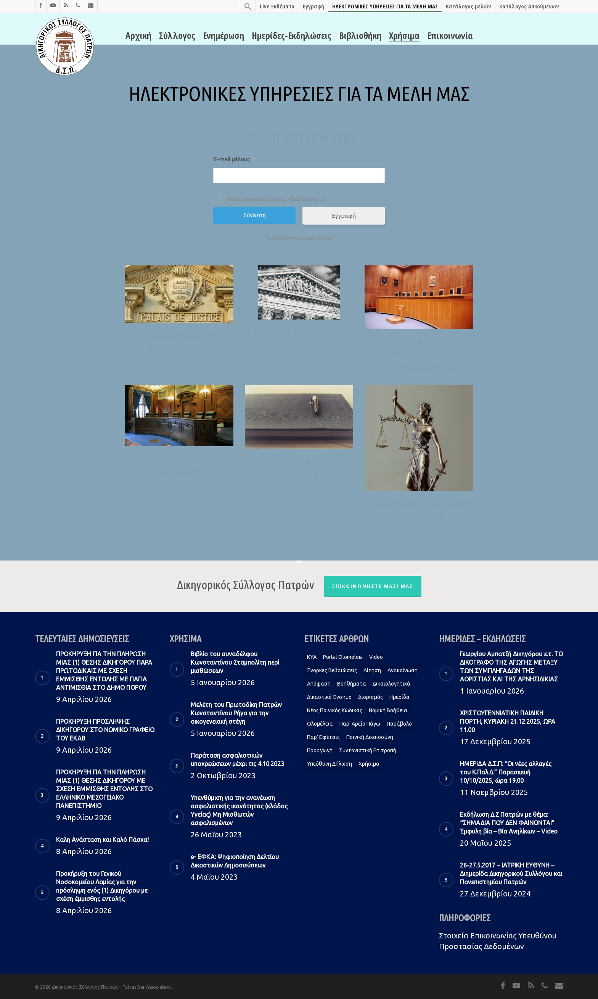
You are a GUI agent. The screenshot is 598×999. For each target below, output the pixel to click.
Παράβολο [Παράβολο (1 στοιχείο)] (399, 724)
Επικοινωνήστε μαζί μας (372, 586)
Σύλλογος (177, 35)
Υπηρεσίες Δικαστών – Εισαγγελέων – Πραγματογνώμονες (419, 354)
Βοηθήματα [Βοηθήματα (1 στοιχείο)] (351, 684)
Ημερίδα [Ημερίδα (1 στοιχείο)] (399, 697)
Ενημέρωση (223, 35)
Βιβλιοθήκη (360, 35)
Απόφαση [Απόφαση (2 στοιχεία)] (319, 684)
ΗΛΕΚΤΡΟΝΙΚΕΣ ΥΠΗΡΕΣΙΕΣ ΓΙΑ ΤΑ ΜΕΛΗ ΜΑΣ (385, 6)
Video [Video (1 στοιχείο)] (376, 657)
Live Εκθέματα (277, 6)
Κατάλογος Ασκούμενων (529, 6)
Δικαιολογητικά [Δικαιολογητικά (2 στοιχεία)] (391, 684)
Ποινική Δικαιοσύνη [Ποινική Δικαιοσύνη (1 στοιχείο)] (369, 737)
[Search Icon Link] (248, 6)
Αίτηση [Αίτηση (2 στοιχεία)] (372, 670)
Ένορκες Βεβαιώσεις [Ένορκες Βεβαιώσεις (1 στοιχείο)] (332, 670)
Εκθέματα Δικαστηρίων (299, 331)
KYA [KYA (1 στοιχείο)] (312, 657)
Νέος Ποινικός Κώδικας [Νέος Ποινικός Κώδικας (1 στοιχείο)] (334, 710)
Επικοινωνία (450, 35)
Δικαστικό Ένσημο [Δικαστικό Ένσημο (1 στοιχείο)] (329, 697)
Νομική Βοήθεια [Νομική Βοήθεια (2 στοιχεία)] (388, 710)
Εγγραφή (313, 6)
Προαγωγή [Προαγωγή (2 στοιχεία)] (320, 750)
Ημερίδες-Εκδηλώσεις (291, 35)
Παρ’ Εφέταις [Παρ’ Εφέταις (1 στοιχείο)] (323, 737)
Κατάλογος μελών (468, 6)
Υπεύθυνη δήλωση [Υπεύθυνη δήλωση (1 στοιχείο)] (329, 764)
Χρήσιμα (404, 35)
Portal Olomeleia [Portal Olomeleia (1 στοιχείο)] (343, 657)
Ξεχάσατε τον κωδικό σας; (299, 238)
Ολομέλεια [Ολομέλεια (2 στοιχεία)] (320, 724)
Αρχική (138, 35)
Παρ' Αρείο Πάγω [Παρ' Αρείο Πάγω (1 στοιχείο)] (359, 724)
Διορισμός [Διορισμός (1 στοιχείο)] (370, 697)
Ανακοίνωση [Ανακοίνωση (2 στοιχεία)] (402, 670)
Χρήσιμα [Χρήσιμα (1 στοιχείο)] (368, 764)
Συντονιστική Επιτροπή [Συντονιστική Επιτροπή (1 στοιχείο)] (367, 750)
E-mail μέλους (234, 159)
